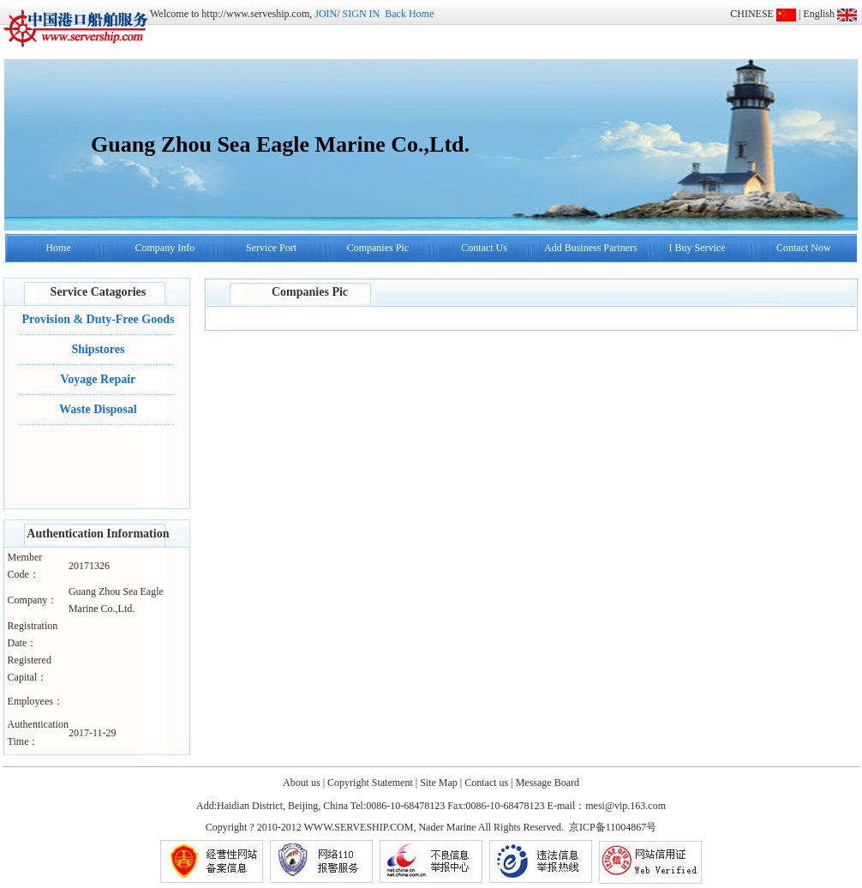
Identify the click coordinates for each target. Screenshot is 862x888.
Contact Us (484, 248)
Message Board (547, 783)
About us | (304, 783)
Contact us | (488, 783)
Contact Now (803, 248)
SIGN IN (361, 14)
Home (57, 248)
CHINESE (752, 14)
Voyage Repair (98, 379)
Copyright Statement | (372, 783)
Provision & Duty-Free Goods (97, 319)
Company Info (165, 248)
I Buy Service (697, 248)
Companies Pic (378, 248)
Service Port (271, 248)
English (819, 14)
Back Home (409, 14)
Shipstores (97, 349)
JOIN (325, 14)
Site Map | (441, 783)
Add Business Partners (591, 248)
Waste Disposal (98, 409)
